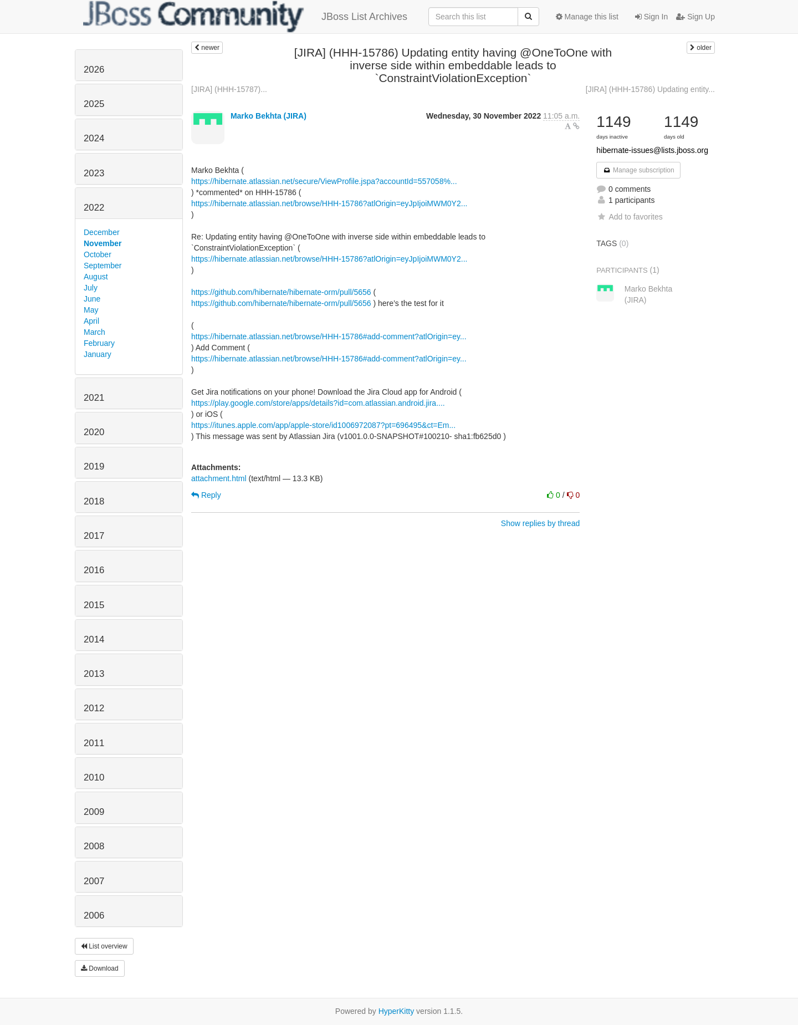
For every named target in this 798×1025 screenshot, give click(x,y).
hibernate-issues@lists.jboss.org (652, 150)
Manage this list (587, 16)
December (102, 232)
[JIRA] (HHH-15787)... (229, 89)
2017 (94, 536)
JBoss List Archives (245, 16)
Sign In (651, 16)
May (91, 309)
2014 (94, 639)
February (99, 343)
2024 (94, 138)
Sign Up (695, 16)
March (94, 332)
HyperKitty (396, 1011)
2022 (94, 207)
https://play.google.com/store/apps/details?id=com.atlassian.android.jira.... (318, 403)
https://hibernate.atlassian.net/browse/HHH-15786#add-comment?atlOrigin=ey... (329, 336)
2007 (94, 881)
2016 (94, 570)
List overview (104, 946)
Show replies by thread (540, 523)
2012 (94, 708)
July (91, 287)
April (91, 321)
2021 (94, 397)
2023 (94, 173)
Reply (206, 495)
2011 (94, 743)
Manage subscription (638, 170)
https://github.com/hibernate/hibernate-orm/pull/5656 (281, 292)
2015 (94, 605)
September (102, 265)
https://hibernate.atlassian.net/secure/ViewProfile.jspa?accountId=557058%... (324, 181)
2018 (94, 501)
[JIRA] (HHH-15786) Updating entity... (650, 89)
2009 (94, 812)
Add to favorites (629, 216)
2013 (94, 674)
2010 (94, 777)
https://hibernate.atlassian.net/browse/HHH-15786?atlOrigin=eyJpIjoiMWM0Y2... (329, 203)
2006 (94, 915)
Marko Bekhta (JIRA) (268, 115)
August (96, 276)
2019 (94, 466)
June (92, 298)
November (102, 243)
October (97, 254)
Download (100, 968)
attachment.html (219, 478)
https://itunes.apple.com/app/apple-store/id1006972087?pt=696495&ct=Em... (323, 425)
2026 (94, 69)
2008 (94, 846)
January (97, 354)
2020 (94, 432)
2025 (94, 104)
